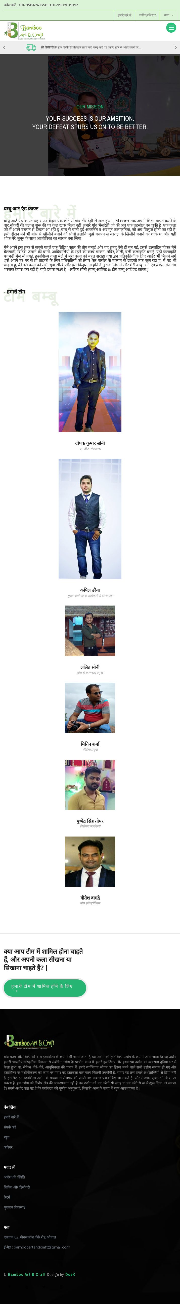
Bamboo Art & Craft (27, 1274)
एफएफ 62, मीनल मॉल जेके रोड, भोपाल (30, 1237)
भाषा (168, 15)
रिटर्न (7, 1197)
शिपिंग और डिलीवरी (17, 1187)
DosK (70, 1274)
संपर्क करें (10, 1127)
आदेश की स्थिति (14, 1177)
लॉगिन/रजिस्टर (147, 15)
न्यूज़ (6, 1137)
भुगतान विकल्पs (14, 1207)
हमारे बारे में (11, 1117)
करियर (8, 1147)
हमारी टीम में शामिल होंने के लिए (42, 988)
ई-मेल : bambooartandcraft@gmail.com (37, 1247)
